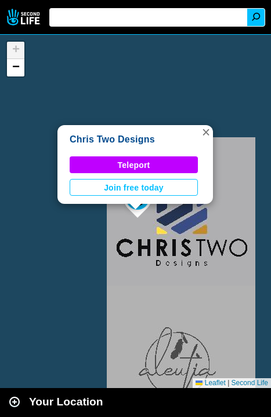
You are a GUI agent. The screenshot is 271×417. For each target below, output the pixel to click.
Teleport (134, 165)
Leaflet (210, 383)
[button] (206, 132)
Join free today (134, 187)
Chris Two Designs (112, 139)
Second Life (25, 17)
